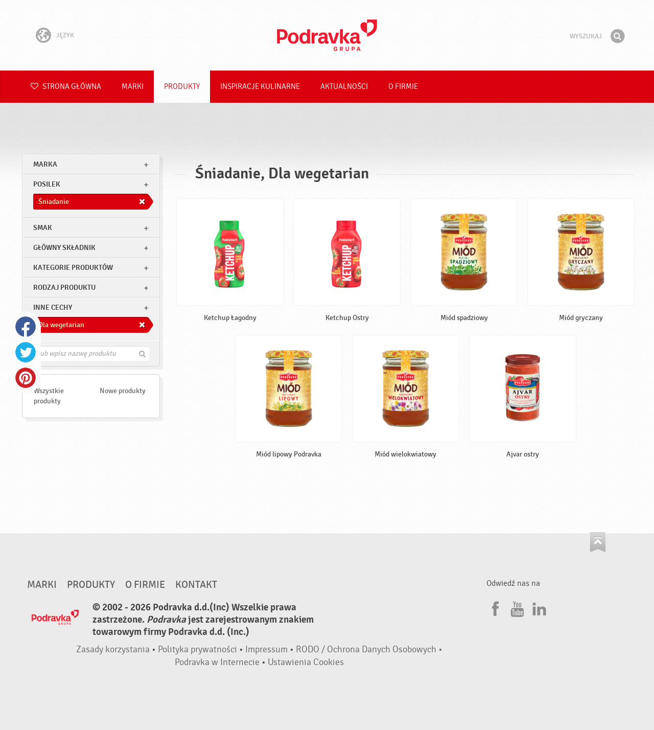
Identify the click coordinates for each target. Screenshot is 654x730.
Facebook (25, 326)
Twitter (25, 352)
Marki (133, 86)
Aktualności (344, 86)
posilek (46, 184)
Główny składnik (64, 247)
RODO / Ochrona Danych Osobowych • (369, 649)
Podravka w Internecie (217, 662)
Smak (42, 227)
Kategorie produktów (73, 267)
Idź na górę (597, 542)
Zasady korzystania (113, 649)
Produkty (182, 86)
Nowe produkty (123, 390)
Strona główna (66, 86)
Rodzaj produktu (64, 287)
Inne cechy (52, 307)
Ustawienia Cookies (306, 662)
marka (45, 164)
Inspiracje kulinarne (260, 86)
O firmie (403, 86)
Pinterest (25, 378)
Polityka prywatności (197, 649)
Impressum (266, 649)
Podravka (327, 35)
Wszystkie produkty (49, 395)
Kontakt (196, 585)
